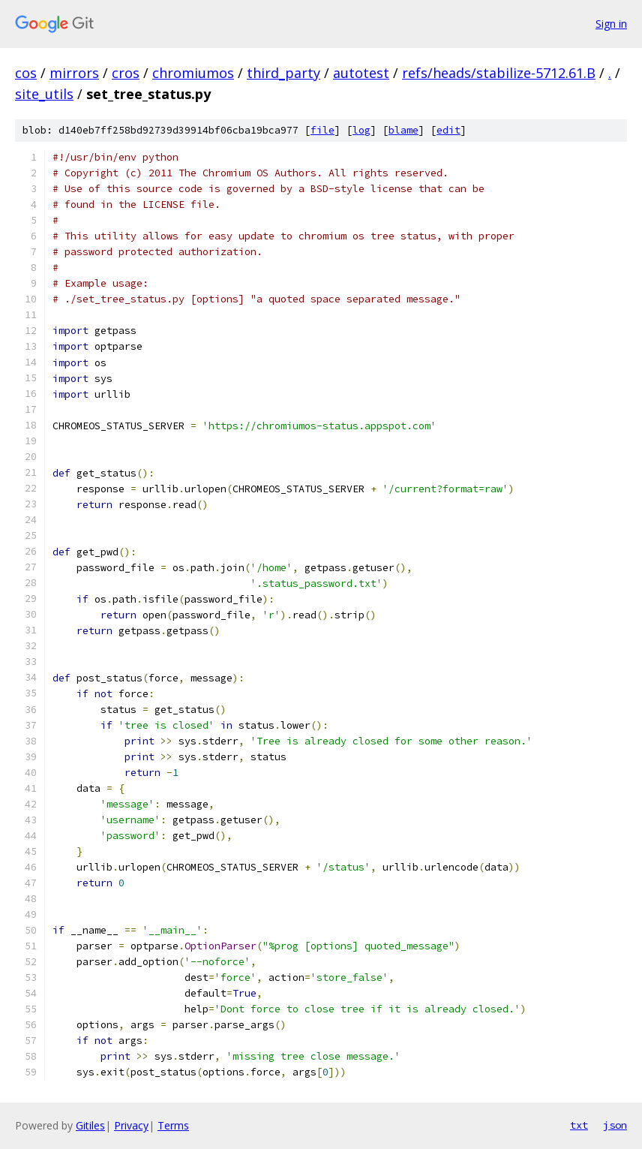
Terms (173, 1125)
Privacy (131, 1125)
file (322, 130)
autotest (361, 73)
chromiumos (193, 73)
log (361, 130)
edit (448, 130)
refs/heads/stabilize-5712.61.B (499, 73)
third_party (283, 73)
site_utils (44, 94)
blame (403, 130)
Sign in (611, 24)
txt (579, 1125)
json (615, 1125)
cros (126, 73)
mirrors (74, 73)
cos (26, 73)
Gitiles (90, 1125)
